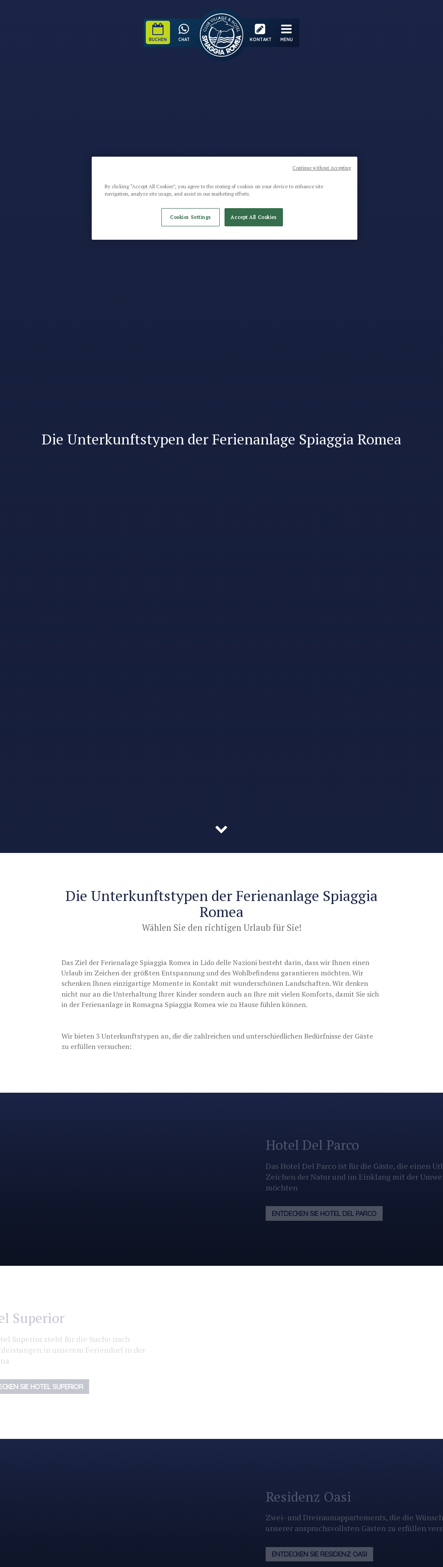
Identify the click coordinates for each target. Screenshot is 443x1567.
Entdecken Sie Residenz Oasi (327, 1554)
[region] (224, 198)
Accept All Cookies (253, 217)
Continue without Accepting (321, 168)
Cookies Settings (190, 217)
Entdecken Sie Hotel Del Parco (332, 1213)
